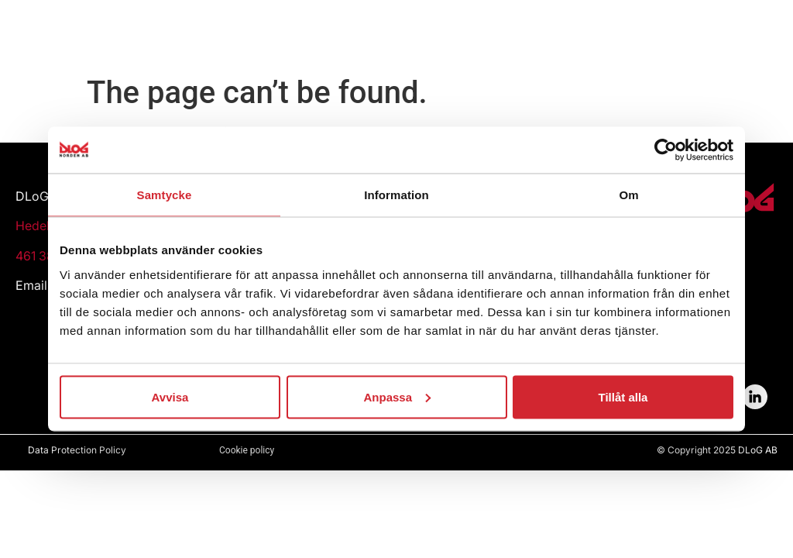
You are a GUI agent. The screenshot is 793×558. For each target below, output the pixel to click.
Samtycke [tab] (164, 195)
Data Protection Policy (77, 450)
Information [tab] (396, 195)
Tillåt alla (623, 396)
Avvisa (170, 396)
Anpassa (397, 396)
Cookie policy (246, 450)
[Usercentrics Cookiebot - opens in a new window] (665, 150)
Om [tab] (628, 195)
